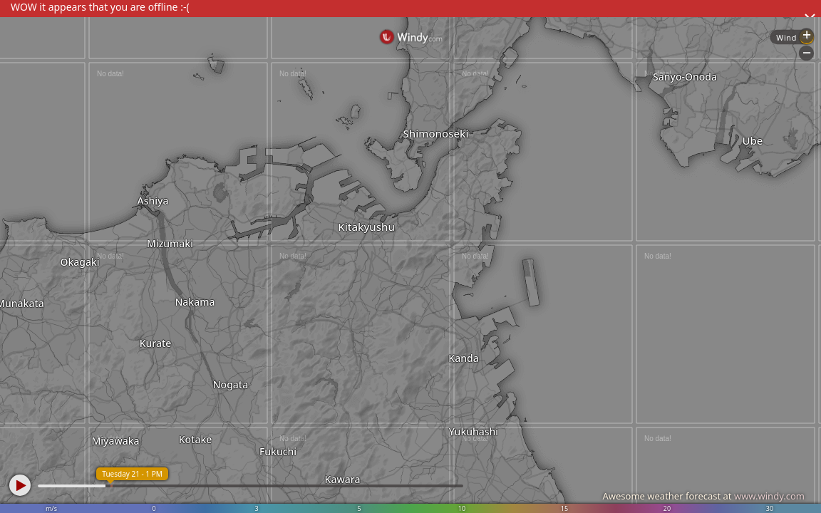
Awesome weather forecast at (703, 495)
